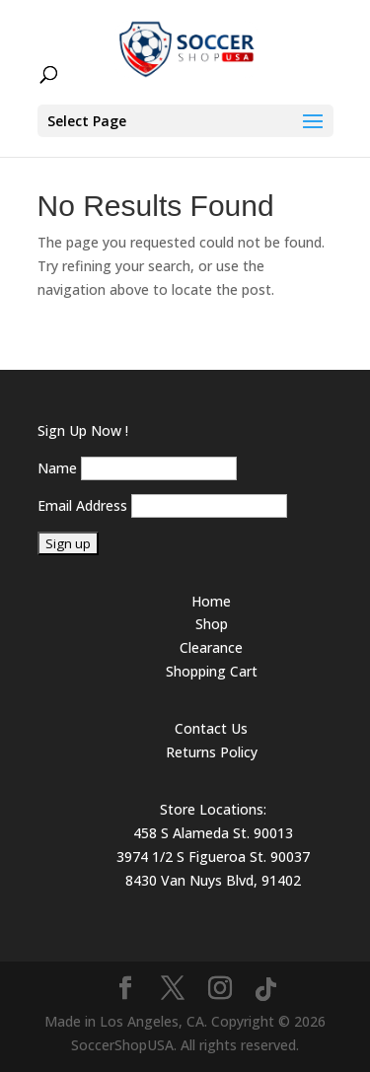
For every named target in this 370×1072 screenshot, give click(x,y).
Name (57, 468)
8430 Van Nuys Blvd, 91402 (213, 880)
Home (211, 601)
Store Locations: (213, 809)
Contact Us (211, 728)
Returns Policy (212, 752)
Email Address (82, 505)
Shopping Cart (212, 671)
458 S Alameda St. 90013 (213, 832)
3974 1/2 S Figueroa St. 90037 (213, 856)
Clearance (211, 647)
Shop (211, 623)
